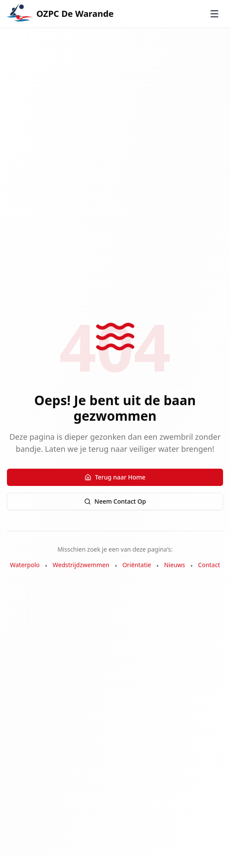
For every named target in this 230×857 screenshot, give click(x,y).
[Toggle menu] (214, 13)
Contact (209, 565)
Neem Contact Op (115, 501)
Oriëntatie (136, 565)
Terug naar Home (115, 477)
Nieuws (174, 565)
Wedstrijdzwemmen (81, 565)
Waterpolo (25, 565)
